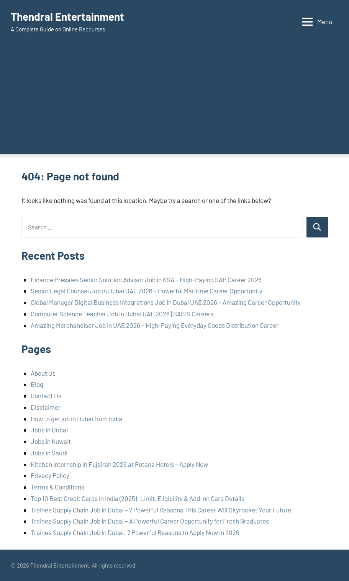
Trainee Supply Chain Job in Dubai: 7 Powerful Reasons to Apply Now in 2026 (135, 532)
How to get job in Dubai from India (76, 418)
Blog (37, 384)
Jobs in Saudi (49, 453)
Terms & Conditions (57, 487)
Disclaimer (46, 407)
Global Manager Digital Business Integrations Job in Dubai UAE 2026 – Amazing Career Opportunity (166, 302)
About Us (43, 373)
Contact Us (46, 395)
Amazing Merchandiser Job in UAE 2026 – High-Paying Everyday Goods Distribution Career (155, 325)
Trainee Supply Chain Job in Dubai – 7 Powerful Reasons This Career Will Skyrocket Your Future (161, 510)
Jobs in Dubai (49, 430)
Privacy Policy (50, 475)
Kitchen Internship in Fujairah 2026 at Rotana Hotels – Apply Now (119, 464)
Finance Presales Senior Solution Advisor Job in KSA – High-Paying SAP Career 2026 (146, 279)
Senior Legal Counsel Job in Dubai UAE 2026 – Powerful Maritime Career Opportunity (146, 291)
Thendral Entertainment (67, 16)
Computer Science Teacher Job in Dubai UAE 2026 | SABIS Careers (122, 314)
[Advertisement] (174, 100)
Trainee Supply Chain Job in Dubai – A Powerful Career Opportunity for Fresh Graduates (150, 521)
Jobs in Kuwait (51, 441)
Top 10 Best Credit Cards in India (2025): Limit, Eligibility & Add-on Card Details (137, 498)
